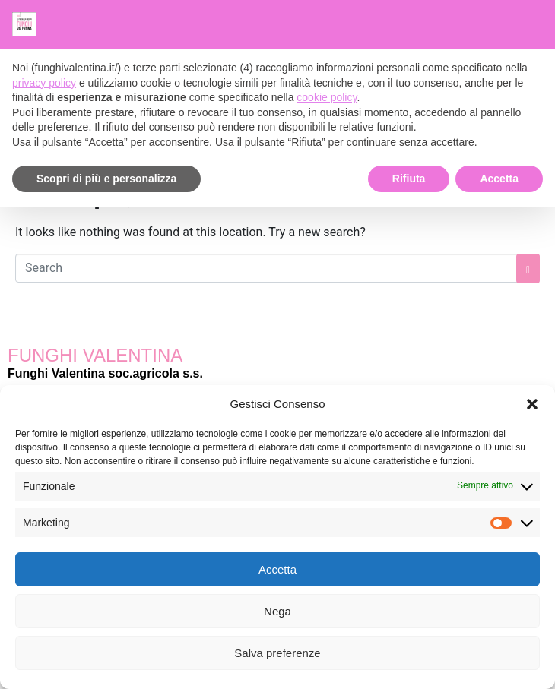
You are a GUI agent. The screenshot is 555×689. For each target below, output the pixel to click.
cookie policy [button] (327, 97)
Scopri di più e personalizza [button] (106, 178)
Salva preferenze (277, 652)
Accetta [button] (499, 178)
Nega (277, 611)
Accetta (277, 569)
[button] (532, 404)
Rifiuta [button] (409, 178)
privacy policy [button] (44, 83)
